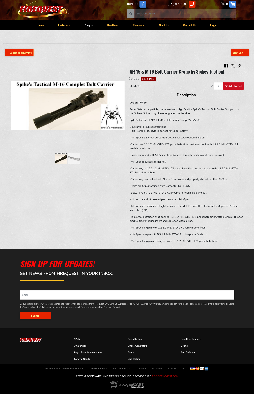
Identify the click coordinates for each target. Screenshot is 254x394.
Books (131, 353)
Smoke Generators (139, 346)
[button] (14, 107)
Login (213, 25)
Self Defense (189, 353)
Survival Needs (83, 359)
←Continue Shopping (20, 52)
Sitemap (157, 368)
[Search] (185, 13)
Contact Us (189, 25)
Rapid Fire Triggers (192, 339)
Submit (35, 316)
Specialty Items (137, 339)
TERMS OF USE (98, 368)
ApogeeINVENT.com (165, 377)
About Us (164, 25)
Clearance (138, 25)
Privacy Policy (123, 368)
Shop (89, 25)
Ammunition (81, 346)
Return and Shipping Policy (64, 368)
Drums (185, 346)
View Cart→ (239, 52)
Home (41, 25)
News (142, 368)
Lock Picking (135, 359)
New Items (113, 25)
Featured (64, 25)
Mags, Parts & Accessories (90, 353)
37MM (78, 339)
